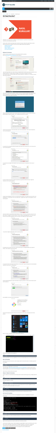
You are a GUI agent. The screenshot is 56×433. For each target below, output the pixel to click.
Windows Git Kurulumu (8, 45)
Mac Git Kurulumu (7, 46)
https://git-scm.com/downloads (11, 55)
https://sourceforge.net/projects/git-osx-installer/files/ (18, 367)
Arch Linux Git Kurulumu (8, 49)
